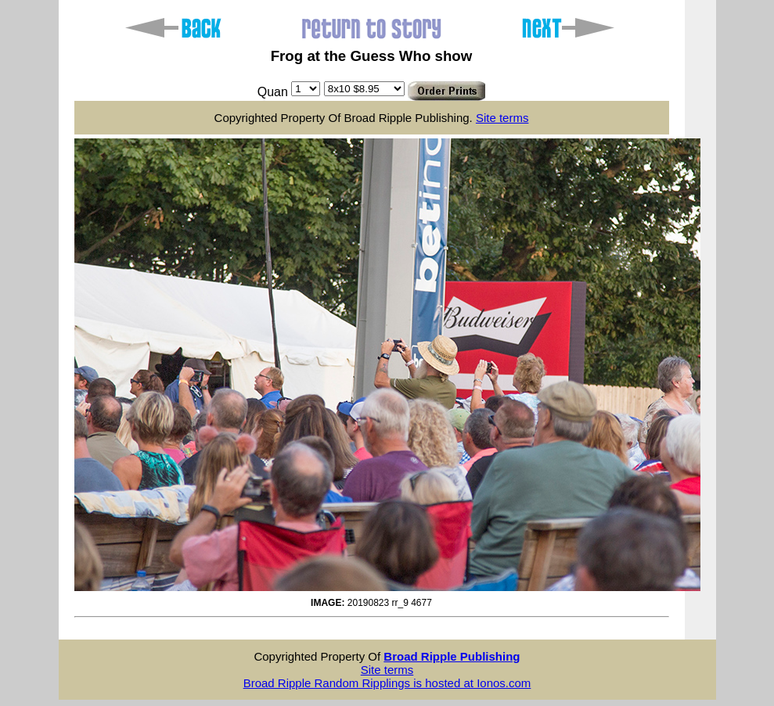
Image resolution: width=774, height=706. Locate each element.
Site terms (502, 117)
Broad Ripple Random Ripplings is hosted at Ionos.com (387, 683)
